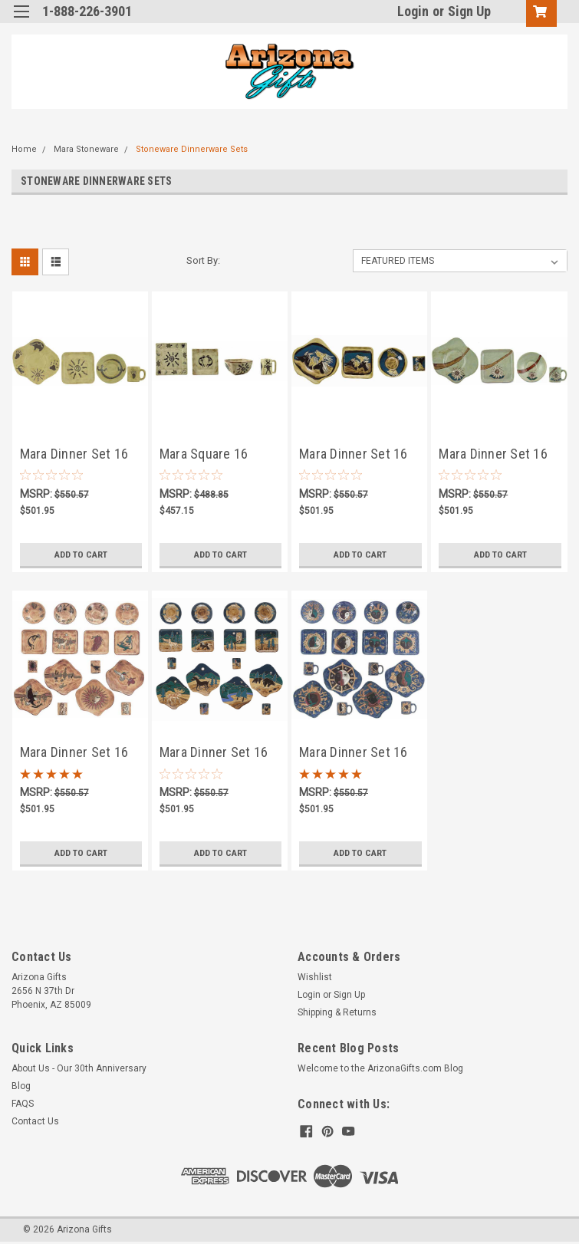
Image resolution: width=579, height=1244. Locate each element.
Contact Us (35, 1121)
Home (24, 149)
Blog (21, 1086)
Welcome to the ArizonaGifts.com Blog (380, 1068)
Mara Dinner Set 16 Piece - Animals (214, 753)
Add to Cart (81, 554)
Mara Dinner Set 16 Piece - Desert (74, 753)
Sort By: (203, 260)
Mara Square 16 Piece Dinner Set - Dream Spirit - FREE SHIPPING (214, 455)
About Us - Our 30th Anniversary (79, 1068)
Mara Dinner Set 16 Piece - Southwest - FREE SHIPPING (77, 455)
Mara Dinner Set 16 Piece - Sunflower (493, 455)
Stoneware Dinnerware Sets (192, 149)
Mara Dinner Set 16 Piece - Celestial (353, 753)
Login (413, 11)
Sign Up (469, 11)
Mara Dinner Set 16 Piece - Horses (353, 455)
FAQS (23, 1103)
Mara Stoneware (86, 149)
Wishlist (315, 977)
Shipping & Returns (337, 1012)
